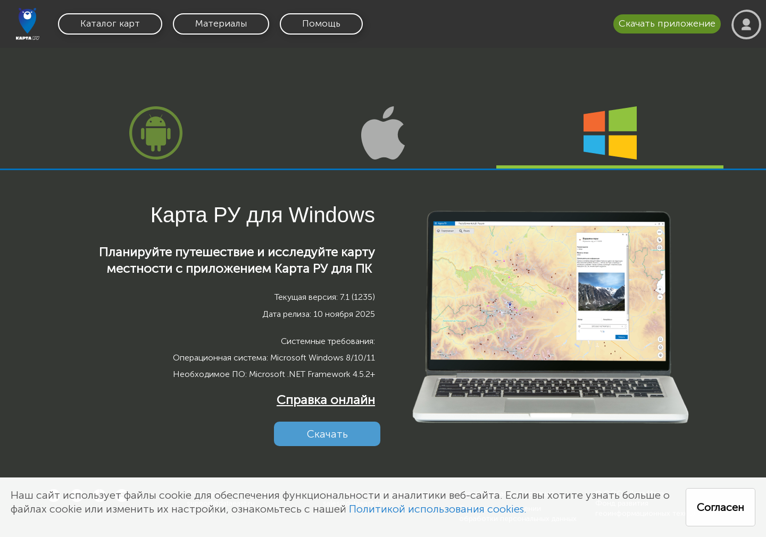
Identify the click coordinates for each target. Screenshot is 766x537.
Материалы (221, 23)
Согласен (720, 507)
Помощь (321, 23)
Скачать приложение (667, 23)
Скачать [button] (327, 433)
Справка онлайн (326, 399)
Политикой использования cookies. (438, 508)
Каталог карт (110, 23)
